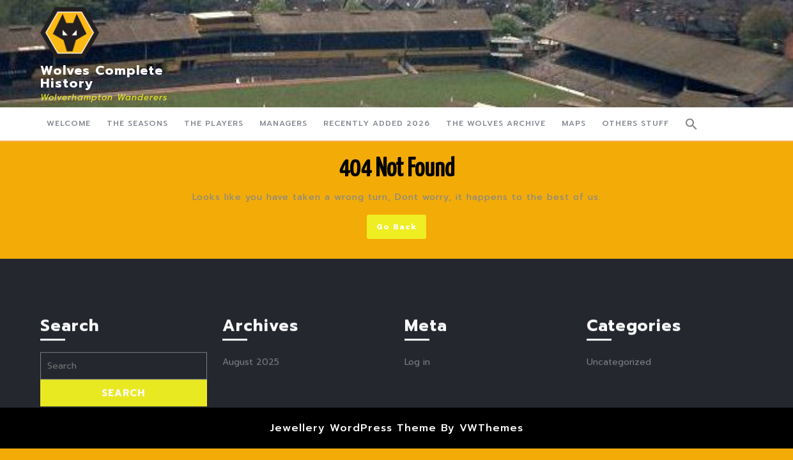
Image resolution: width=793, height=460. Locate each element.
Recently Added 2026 (376, 123)
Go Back (401, 229)
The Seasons (137, 123)
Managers (283, 123)
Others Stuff (635, 123)
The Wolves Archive (496, 123)
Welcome (69, 123)
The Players (213, 123)
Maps (574, 123)
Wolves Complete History (101, 77)
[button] (691, 124)
